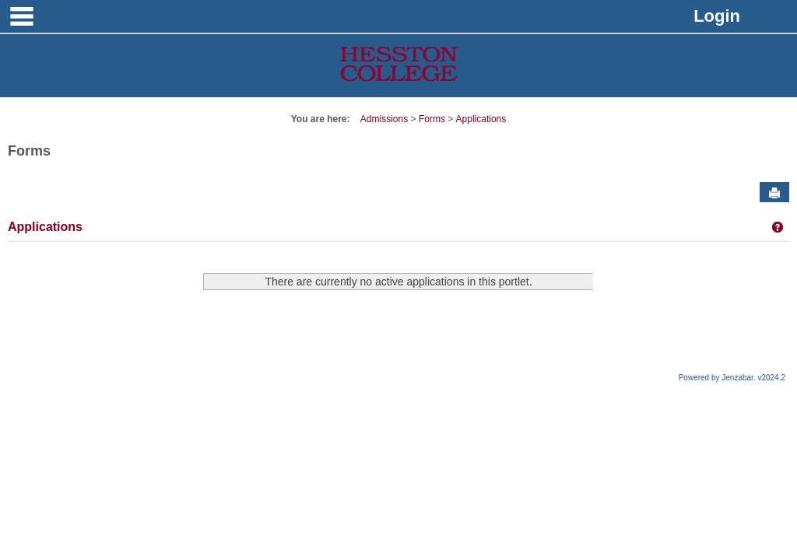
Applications (481, 119)
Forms (432, 119)
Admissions (384, 119)
